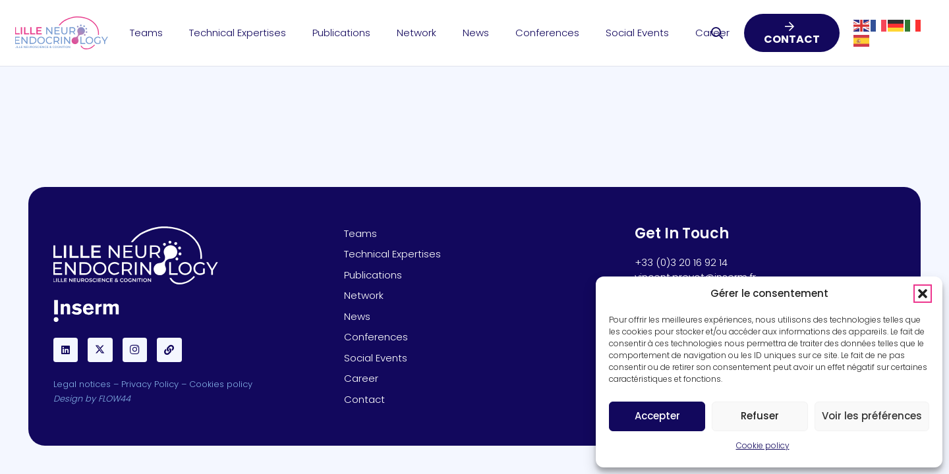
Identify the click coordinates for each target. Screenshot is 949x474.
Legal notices (82, 384)
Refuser (760, 416)
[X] (100, 350)
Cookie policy (763, 445)
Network (364, 295)
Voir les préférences (872, 416)
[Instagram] (135, 350)
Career (361, 378)
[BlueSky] (169, 350)
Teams (360, 233)
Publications (373, 275)
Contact (364, 399)
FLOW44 (114, 398)
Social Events (375, 358)
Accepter (657, 416)
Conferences (376, 337)
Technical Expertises (392, 254)
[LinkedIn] (65, 350)
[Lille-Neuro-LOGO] (61, 32)
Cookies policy (220, 384)
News (357, 316)
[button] (922, 293)
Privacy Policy (150, 384)
